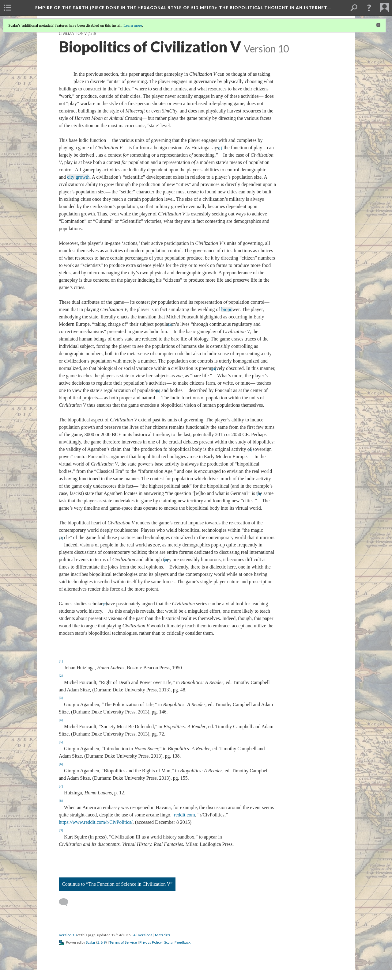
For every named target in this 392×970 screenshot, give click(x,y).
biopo (226, 309)
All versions (143, 935)
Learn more (132, 25)
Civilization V (73, 33)
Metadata (163, 935)
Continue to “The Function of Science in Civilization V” (117, 884)
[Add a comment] (66, 902)
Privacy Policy (150, 942)
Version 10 (68, 935)
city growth (78, 177)
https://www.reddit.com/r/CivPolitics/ (96, 822)
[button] (369, 7)
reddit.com (184, 814)
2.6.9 (101, 942)
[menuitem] (7, 7)
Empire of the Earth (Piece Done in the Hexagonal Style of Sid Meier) (183, 7)
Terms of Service (123, 942)
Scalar (91, 942)
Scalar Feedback (177, 942)
